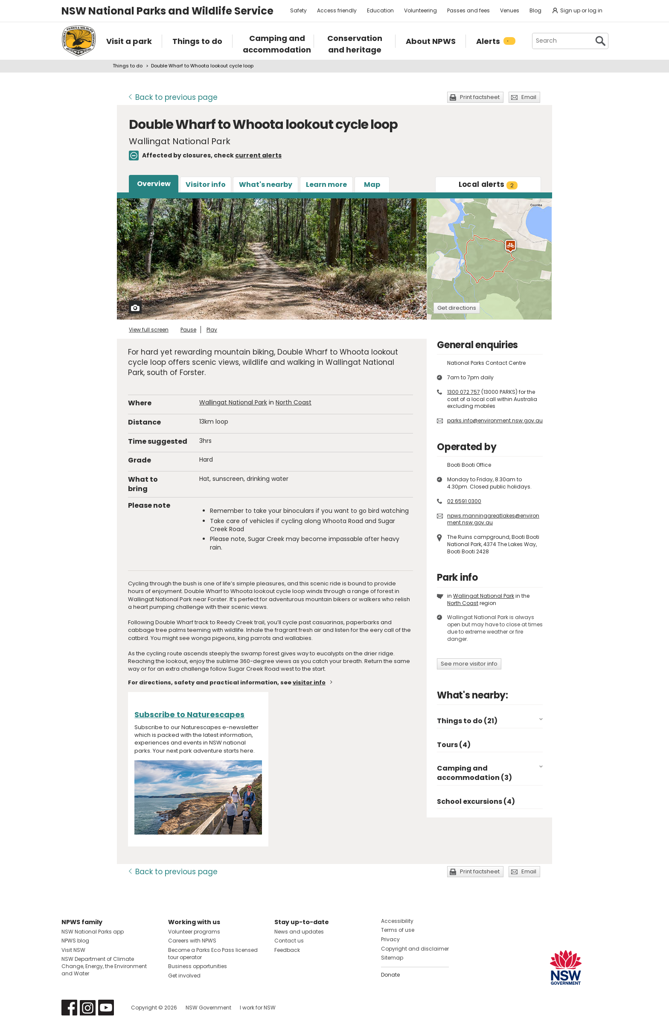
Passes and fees (468, 10)
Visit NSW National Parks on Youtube (106, 1007)
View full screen (149, 329)
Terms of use (397, 930)
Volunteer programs (194, 931)
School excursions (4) (476, 801)
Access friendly (337, 10)
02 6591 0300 (464, 501)
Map (372, 184)
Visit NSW (73, 950)
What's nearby (265, 184)
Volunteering (420, 10)
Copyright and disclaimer (415, 948)
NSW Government (208, 1007)
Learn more (326, 184)
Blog (535, 10)
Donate (390, 974)
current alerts (258, 155)
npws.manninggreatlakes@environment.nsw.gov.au (493, 519)
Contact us (289, 940)
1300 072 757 (463, 392)
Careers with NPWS (192, 940)
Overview (154, 184)
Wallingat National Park (233, 402)
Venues (509, 10)
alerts (488, 184)
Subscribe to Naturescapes (189, 714)
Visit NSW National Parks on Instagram (88, 1007)
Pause (188, 329)
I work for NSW (258, 1007)
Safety (298, 10)
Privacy (390, 939)
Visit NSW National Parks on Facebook (69, 1007)
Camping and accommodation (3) (474, 772)
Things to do (128, 65)
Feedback (287, 950)
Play (212, 329)
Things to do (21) (467, 721)
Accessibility (397, 921)
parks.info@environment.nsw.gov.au (495, 420)
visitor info (309, 682)
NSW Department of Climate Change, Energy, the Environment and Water (104, 966)
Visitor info (206, 184)
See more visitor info (469, 664)
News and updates (299, 931)
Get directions (456, 308)
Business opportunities (197, 966)
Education (380, 10)
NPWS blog (75, 940)
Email (528, 97)
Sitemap (392, 957)
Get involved (184, 975)
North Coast (293, 402)
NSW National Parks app (92, 931)
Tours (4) (454, 745)
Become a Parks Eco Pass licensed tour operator (213, 953)
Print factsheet (480, 97)
